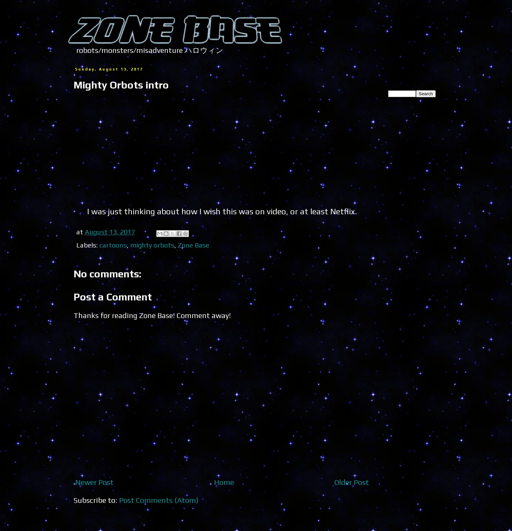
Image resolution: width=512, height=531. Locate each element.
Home (224, 482)
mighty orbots (152, 245)
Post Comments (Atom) (159, 500)
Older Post (351, 482)
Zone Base (193, 245)
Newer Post (94, 482)
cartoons (113, 245)
